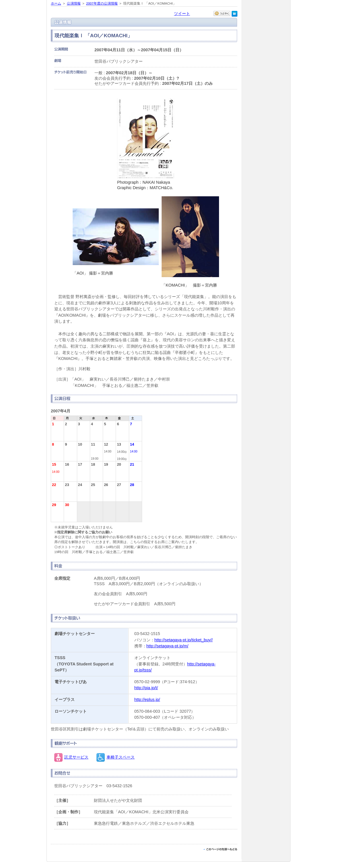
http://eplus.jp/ (147, 699)
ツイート (182, 13)
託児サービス (76, 757)
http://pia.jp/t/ (146, 687)
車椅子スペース (120, 757)
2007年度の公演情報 (102, 3)
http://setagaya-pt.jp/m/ (167, 646)
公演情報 (74, 3)
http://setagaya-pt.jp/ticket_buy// (183, 640)
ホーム (56, 3)
